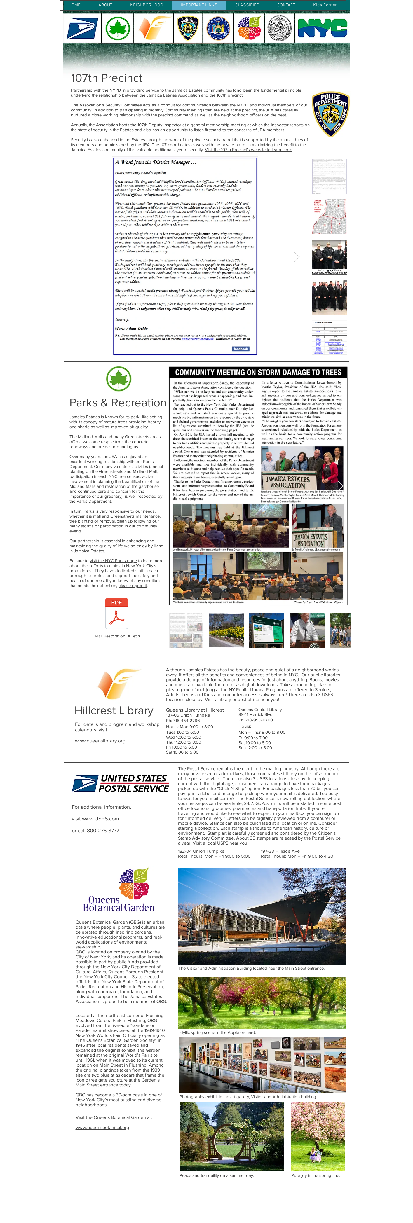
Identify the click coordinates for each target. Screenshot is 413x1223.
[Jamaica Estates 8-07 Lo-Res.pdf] (117, 614)
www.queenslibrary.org (100, 740)
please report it (132, 585)
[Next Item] (296, 257)
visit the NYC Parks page (113, 560)
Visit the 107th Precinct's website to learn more (248, 149)
